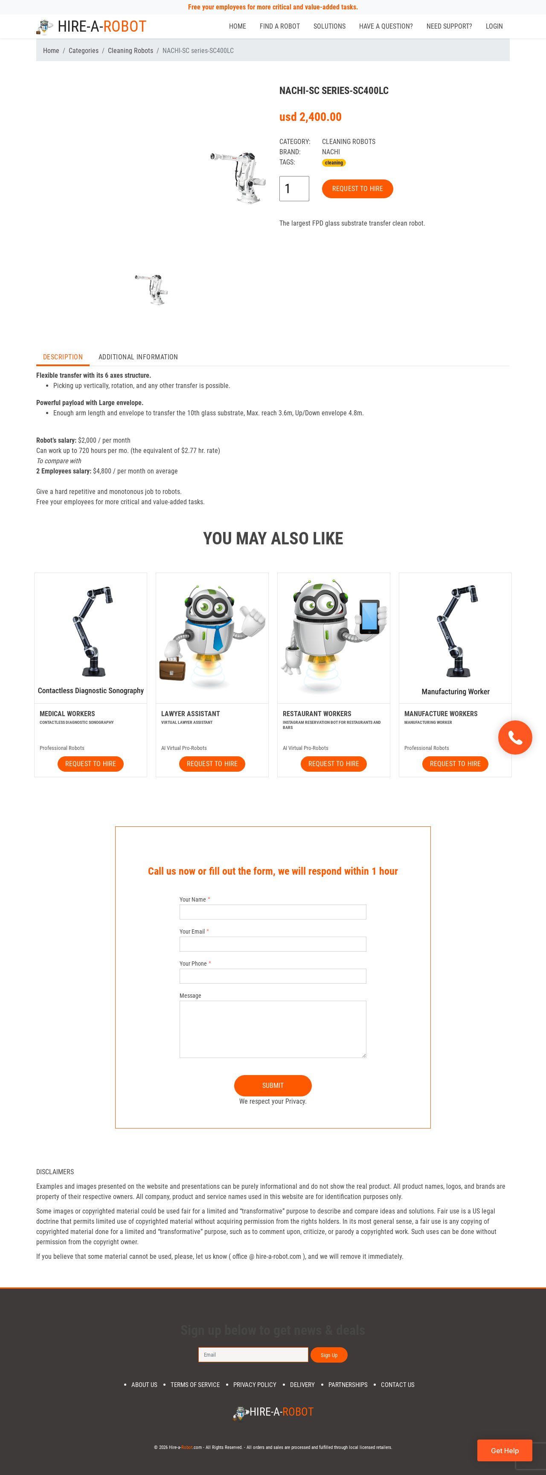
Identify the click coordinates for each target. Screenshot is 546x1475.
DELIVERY (302, 1385)
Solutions (330, 26)
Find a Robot (280, 26)
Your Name (193, 899)
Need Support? (449, 26)
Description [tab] (63, 357)
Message (190, 995)
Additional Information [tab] (138, 357)
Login (494, 26)
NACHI (331, 152)
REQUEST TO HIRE (357, 189)
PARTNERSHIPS (348, 1385)
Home (237, 26)
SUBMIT (273, 1085)
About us (144, 1385)
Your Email (192, 931)
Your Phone (193, 963)
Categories (84, 51)
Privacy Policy (254, 1385)
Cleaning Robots (130, 51)
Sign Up (329, 1355)
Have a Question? (386, 26)
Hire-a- (91, 26)
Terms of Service (195, 1385)
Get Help (505, 1450)
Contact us (398, 1385)
